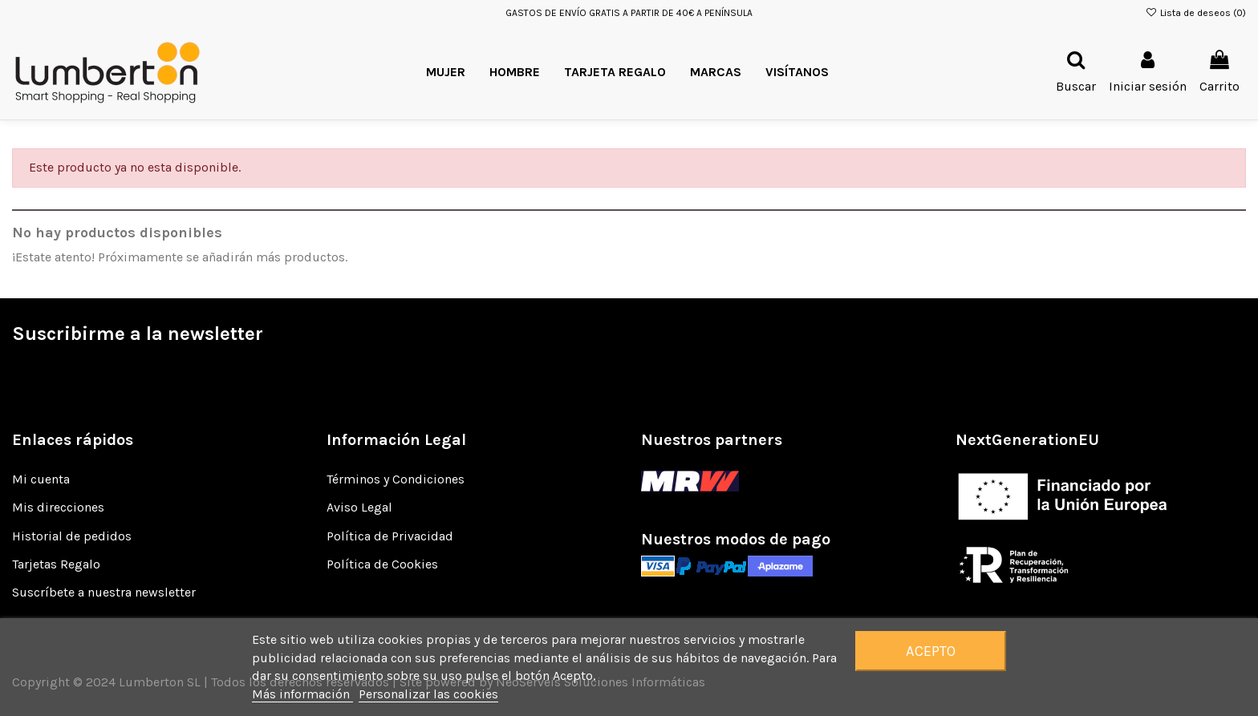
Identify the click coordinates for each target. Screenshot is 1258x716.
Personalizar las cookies (428, 694)
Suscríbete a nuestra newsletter (104, 592)
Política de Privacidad (390, 536)
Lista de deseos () (1196, 12)
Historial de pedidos (72, 536)
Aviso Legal (359, 507)
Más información (302, 694)
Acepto (931, 651)
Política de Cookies (382, 564)
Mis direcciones (58, 507)
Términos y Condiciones (396, 479)
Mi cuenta (41, 479)
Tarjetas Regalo (56, 564)
